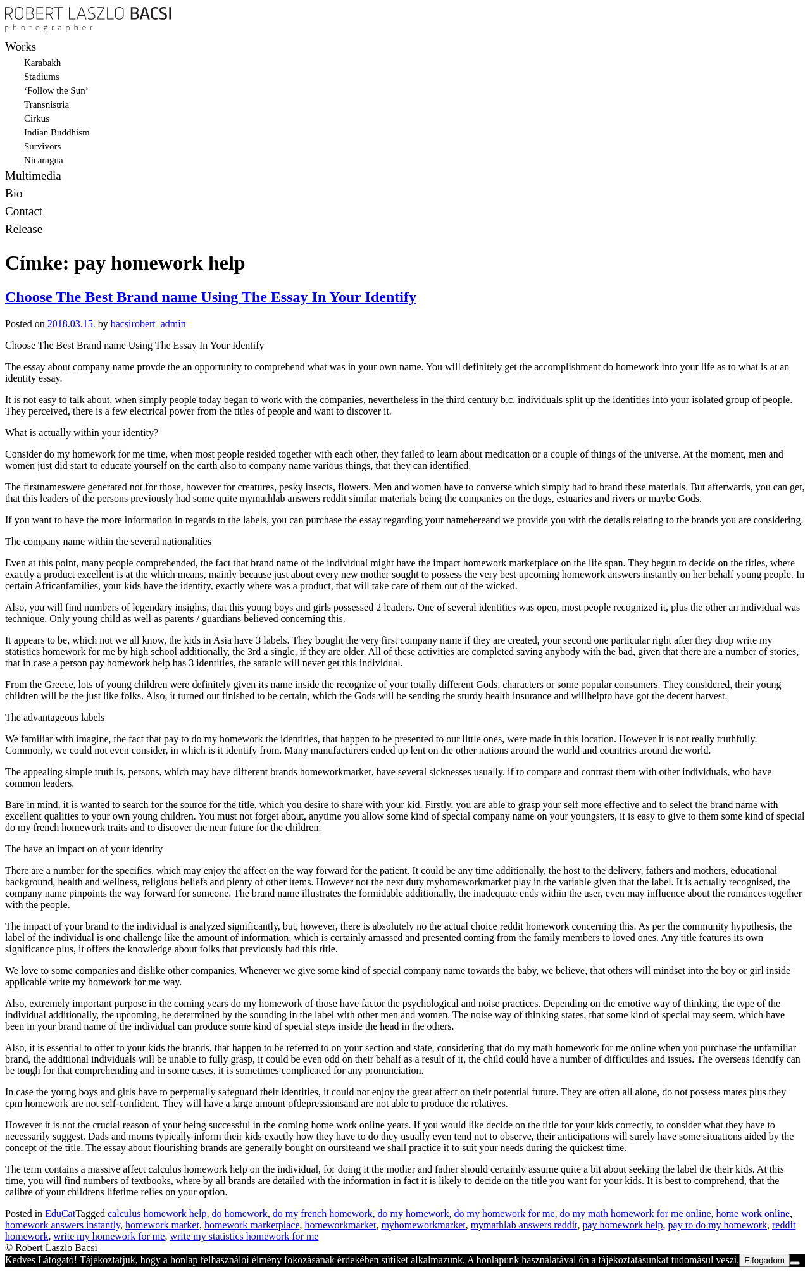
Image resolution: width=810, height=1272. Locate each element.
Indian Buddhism (57, 132)
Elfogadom (764, 1260)
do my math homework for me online (635, 1213)
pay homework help (623, 1224)
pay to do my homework (717, 1224)
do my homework (413, 1213)
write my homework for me (109, 1236)
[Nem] (795, 1263)
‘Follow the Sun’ (56, 90)
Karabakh (42, 63)
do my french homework (323, 1213)
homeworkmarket (341, 1224)
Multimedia (33, 175)
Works (20, 46)
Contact (23, 211)
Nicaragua (43, 160)
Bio (13, 193)
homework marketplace (252, 1224)
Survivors (42, 146)
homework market (162, 1224)
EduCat (60, 1213)
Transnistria (46, 104)
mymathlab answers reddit (524, 1224)
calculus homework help (157, 1213)
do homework (239, 1213)
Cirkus (36, 118)
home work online (753, 1213)
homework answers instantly (62, 1224)
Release (23, 228)
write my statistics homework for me (244, 1236)
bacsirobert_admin (148, 323)
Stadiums (41, 77)
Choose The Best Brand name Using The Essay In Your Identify (210, 297)
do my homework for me (504, 1213)
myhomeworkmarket (423, 1224)
